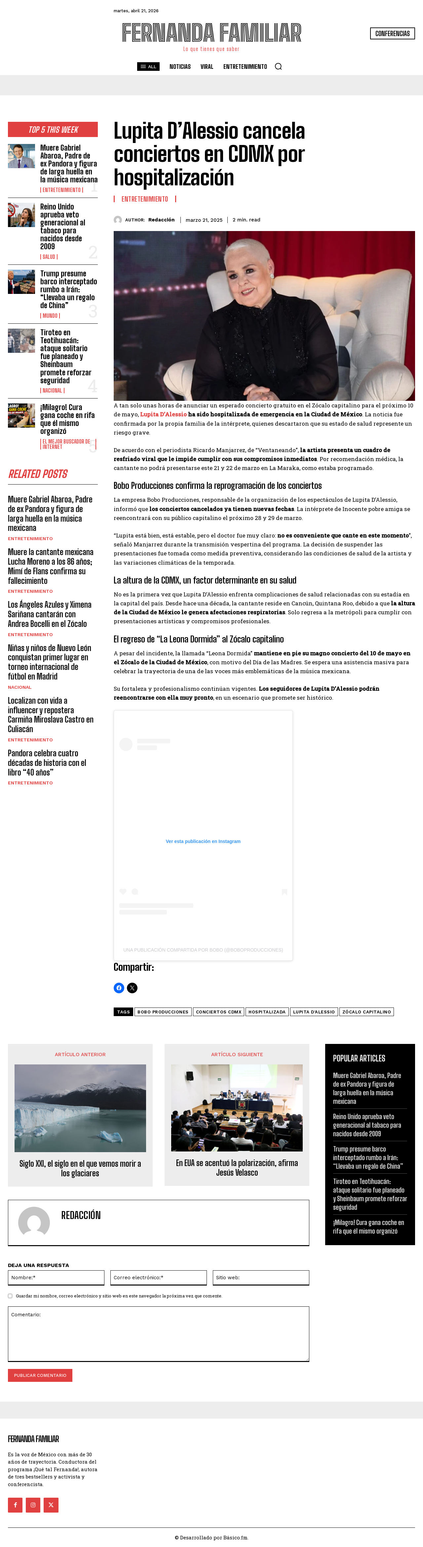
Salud (49, 256)
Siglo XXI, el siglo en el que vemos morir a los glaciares (80, 1168)
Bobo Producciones (163, 1011)
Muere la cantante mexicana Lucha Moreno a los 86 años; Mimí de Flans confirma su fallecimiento (51, 566)
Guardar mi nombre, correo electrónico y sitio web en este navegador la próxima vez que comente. (119, 1296)
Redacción (161, 220)
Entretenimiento (62, 190)
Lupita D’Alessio (163, 414)
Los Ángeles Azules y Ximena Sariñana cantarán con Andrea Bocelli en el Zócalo (50, 614)
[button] (278, 66)
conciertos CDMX (219, 1011)
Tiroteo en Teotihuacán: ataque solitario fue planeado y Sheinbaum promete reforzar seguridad (66, 356)
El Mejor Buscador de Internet (66, 444)
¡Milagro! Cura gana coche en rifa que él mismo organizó (67, 419)
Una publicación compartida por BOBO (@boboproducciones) (203, 950)
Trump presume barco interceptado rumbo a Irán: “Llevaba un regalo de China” (68, 289)
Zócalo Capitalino (366, 1011)
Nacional (52, 390)
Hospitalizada (267, 1011)
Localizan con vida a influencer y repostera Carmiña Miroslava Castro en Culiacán (51, 715)
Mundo (50, 315)
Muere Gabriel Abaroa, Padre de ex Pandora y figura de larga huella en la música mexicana (69, 163)
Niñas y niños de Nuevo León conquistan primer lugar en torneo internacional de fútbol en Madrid (49, 662)
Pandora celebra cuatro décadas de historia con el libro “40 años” (47, 762)
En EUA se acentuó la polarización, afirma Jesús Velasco (237, 1167)
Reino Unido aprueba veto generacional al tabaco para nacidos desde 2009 (62, 226)
